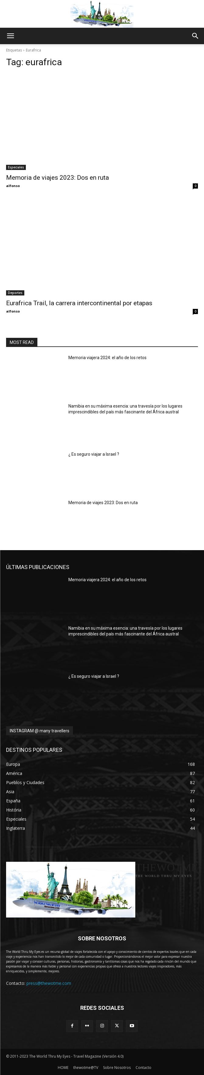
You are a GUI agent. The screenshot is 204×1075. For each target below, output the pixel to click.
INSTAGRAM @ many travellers (39, 730)
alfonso (13, 185)
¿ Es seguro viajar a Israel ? (93, 454)
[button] (10, 36)
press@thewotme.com (48, 983)
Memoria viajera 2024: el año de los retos (107, 357)
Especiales (16, 167)
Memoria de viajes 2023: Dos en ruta (57, 177)
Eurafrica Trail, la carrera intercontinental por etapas (79, 303)
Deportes (15, 293)
